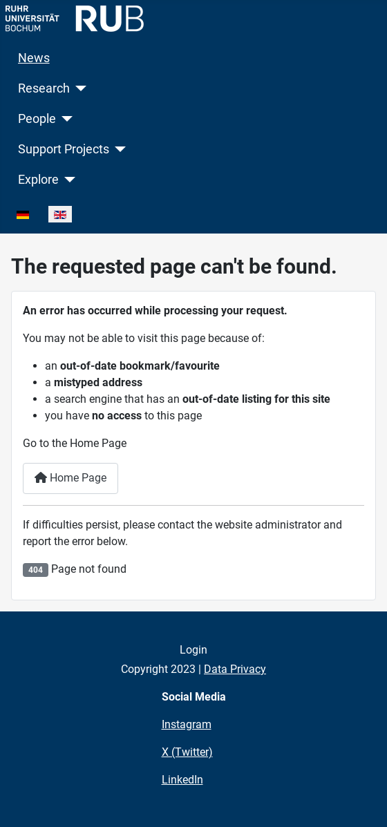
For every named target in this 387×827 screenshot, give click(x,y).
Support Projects (63, 149)
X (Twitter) (187, 752)
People (37, 119)
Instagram (186, 724)
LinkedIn (182, 779)
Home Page (70, 477)
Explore (38, 180)
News (34, 58)
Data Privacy (235, 669)
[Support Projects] (117, 149)
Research (44, 88)
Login (193, 649)
